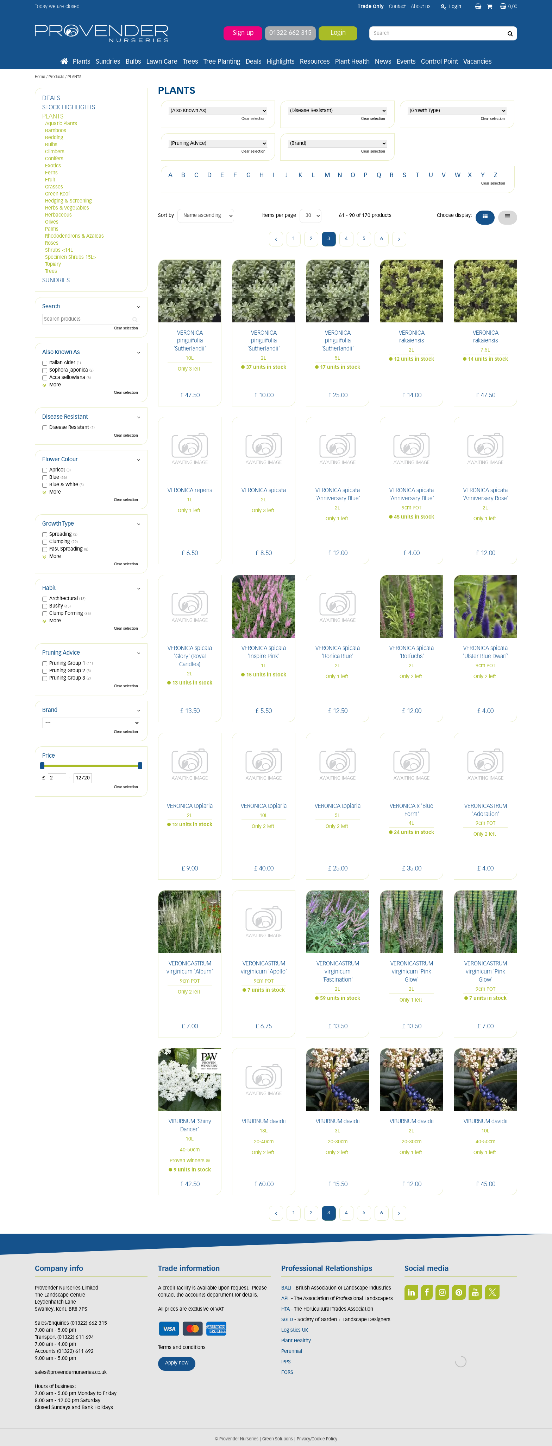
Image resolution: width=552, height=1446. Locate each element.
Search (51, 307)
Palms (51, 229)
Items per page (279, 215)
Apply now (176, 1363)
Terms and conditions (182, 1347)
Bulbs (51, 145)
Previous (276, 239)
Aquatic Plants (61, 124)
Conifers (54, 159)
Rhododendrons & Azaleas (74, 236)
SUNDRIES (56, 280)
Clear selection (253, 119)
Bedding (54, 138)
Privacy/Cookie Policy (317, 1439)
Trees (51, 271)
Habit (49, 588)
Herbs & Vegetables (67, 208)
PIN (459, 1292)
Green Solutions (277, 1439)
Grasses (54, 187)
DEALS (51, 98)
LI (411, 1292)
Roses (51, 243)
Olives (51, 222)
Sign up (243, 33)
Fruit (50, 180)
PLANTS (52, 117)
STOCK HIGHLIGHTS (68, 107)
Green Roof (57, 194)
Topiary (53, 264)
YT (475, 1292)
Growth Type (58, 524)
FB (427, 1292)
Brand (49, 710)
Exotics (53, 166)
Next (399, 239)
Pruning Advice (61, 653)
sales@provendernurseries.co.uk (71, 1372)
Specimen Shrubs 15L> (70, 257)
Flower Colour (60, 460)
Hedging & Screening (68, 201)
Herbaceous (58, 215)
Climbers (54, 152)
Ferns (51, 173)
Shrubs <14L (59, 250)
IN (442, 1292)
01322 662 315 (290, 33)
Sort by (166, 215)
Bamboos (55, 131)
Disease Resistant (65, 417)
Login (338, 33)
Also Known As (61, 352)
